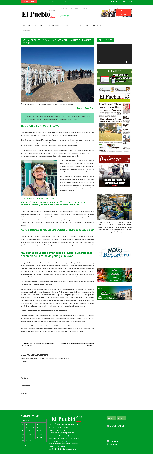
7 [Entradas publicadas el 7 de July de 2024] (44, 427)
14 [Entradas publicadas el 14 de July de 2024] (44, 431)
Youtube (116, 1)
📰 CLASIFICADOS (115, 425)
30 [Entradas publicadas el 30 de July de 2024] (26, 441)
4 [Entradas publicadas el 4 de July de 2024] (33, 427)
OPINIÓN (95, 25)
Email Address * (26, 386)
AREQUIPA (27, 25)
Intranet (111, 418)
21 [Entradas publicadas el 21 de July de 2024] (44, 434)
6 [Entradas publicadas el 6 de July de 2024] (40, 427)
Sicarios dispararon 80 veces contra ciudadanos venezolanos (59, 2)
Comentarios (25, 361)
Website (24, 393)
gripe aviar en (76, 140)
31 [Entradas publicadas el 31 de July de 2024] (30, 441)
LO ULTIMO (39, 25)
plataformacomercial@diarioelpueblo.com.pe (64, 438)
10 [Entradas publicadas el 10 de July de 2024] (30, 431)
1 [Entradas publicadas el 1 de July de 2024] (22, 427)
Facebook (111, 1)
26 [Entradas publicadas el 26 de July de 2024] (37, 437)
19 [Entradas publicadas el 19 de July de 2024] (37, 434)
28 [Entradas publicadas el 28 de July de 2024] (44, 437)
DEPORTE (26, 31)
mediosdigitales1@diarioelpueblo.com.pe (63, 449)
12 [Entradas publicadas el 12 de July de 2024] (37, 431)
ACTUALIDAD (53, 25)
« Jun (22, 446)
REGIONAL (63, 104)
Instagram (114, 1)
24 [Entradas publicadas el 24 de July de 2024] (30, 437)
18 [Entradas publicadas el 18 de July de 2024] (34, 434)
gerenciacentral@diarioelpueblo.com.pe (62, 433)
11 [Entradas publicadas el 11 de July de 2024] (34, 431)
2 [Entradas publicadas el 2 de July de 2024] (26, 427)
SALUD (70, 104)
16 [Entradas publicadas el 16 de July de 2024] (26, 434)
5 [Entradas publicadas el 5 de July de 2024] (37, 427)
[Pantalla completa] (130, 62)
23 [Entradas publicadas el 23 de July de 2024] (26, 437)
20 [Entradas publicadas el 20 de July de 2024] (41, 434)
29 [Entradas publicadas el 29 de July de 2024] (23, 441)
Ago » (27, 446)
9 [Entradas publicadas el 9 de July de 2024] (26, 431)
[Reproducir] (100, 62)
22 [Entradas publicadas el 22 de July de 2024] (23, 437)
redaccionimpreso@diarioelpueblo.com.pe (63, 443)
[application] (114, 54)
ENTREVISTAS (83, 25)
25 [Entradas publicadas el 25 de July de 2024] (34, 437)
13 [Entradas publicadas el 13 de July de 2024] (41, 431)
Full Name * (25, 378)
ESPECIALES (68, 25)
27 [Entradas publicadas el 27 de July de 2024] (41, 437)
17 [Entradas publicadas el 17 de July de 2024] (30, 434)
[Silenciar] (126, 62)
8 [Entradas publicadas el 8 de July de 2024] (22, 431)
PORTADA (54, 104)
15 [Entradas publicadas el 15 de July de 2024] (23, 434)
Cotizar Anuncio (123, 12)
